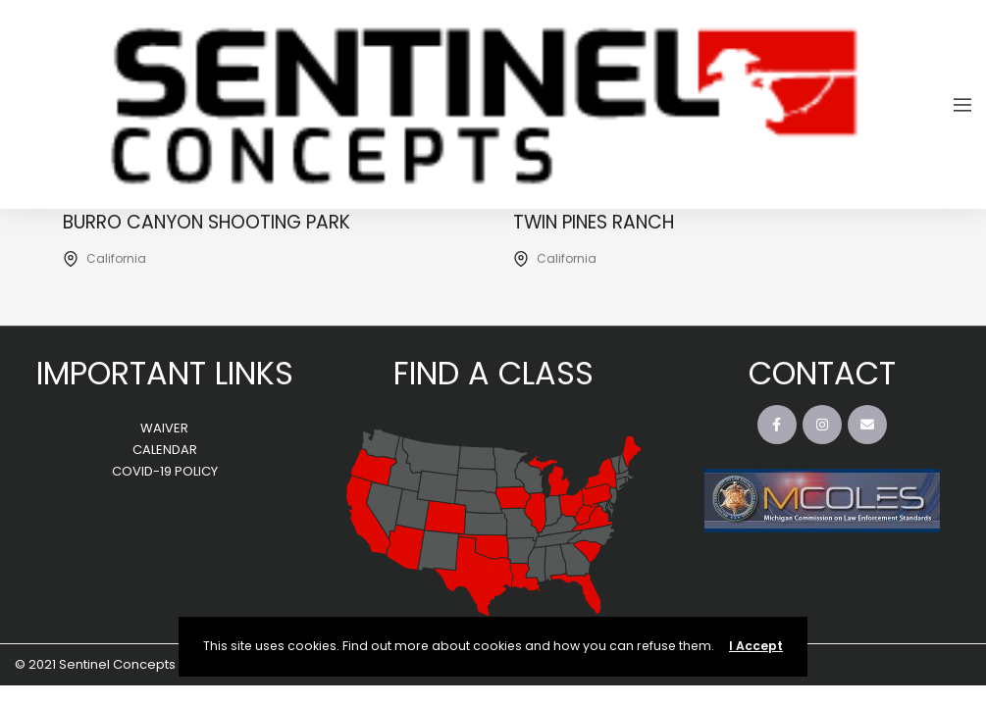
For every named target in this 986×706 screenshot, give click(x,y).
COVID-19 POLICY (165, 471)
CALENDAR (164, 449)
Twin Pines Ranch (595, 222)
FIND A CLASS (493, 373)
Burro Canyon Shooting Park (208, 222)
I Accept (756, 645)
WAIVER (164, 428)
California (116, 258)
